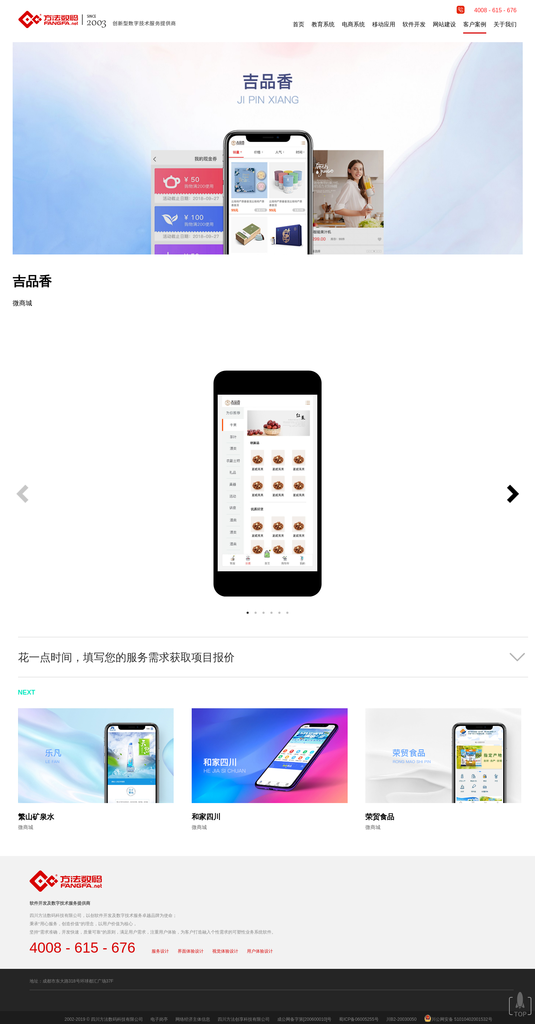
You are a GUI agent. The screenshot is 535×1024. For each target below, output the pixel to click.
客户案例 (474, 24)
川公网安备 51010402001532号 (461, 1019)
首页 (298, 24)
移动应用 (383, 24)
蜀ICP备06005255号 (358, 1019)
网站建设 (444, 24)
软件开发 (414, 24)
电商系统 (353, 24)
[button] (513, 494)
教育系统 (323, 24)
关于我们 (505, 24)
